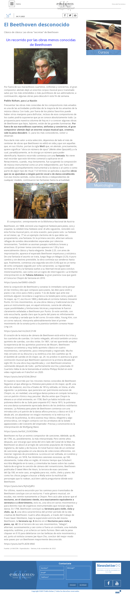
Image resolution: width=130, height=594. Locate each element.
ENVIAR (73, 585)
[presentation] (51, 583)
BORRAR (83, 585)
